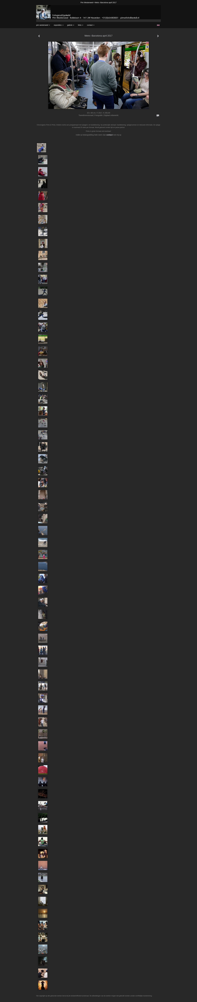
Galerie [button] (70, 25)
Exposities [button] (58, 25)
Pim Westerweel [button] (43, 25)
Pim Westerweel (87, 3)
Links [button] (80, 25)
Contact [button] (90, 25)
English (158, 25)
